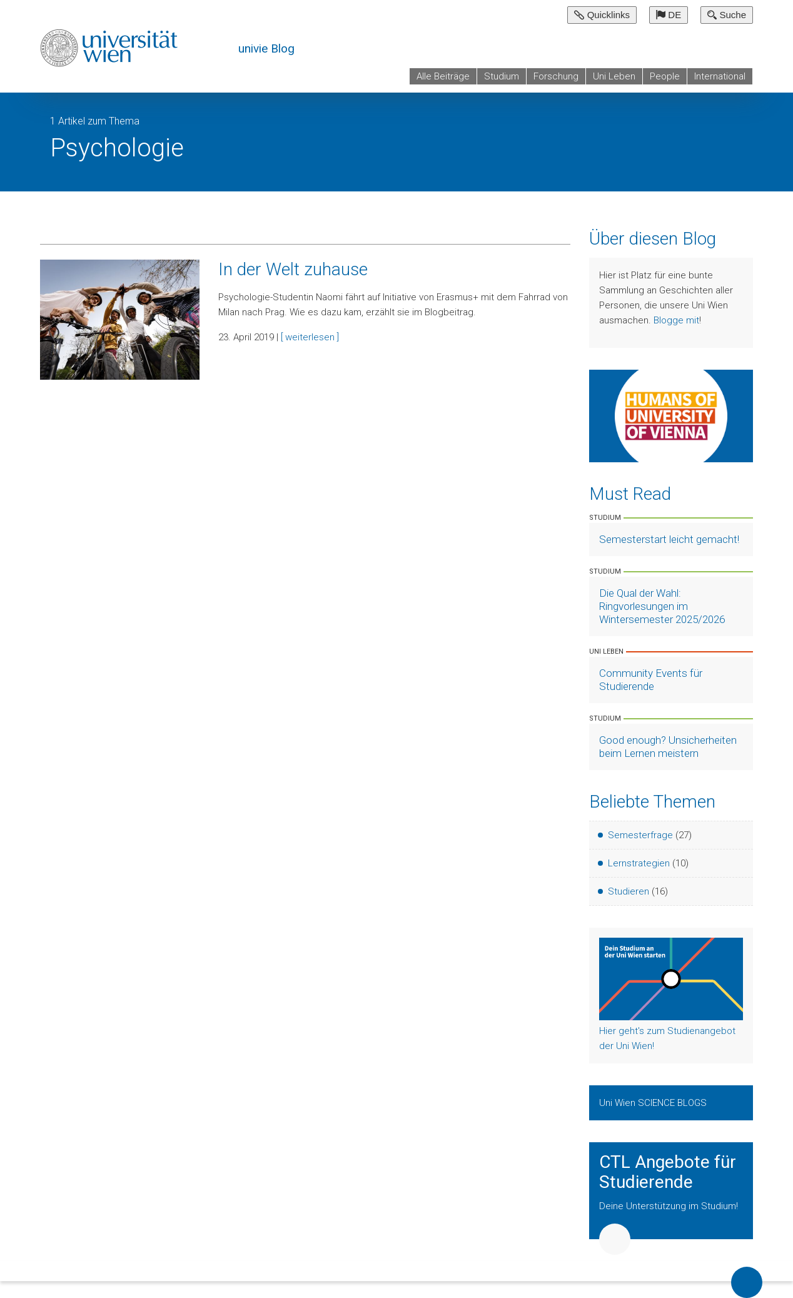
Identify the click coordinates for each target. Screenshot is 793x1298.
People (665, 76)
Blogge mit (676, 320)
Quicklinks (602, 14)
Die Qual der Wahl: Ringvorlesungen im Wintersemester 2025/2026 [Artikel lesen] (662, 606)
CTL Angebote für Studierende (667, 1172)
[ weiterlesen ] (310, 337)
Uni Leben (614, 76)
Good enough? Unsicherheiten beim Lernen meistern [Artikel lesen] (668, 746)
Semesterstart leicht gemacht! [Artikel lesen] (669, 539)
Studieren (628, 891)
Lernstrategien (639, 863)
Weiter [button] (614, 1239)
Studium (501, 76)
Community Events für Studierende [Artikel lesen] (650, 679)
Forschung (555, 76)
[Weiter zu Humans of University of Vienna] (671, 415)
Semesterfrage (640, 835)
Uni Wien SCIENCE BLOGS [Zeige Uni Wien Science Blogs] (654, 1102)
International (719, 76)
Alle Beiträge (443, 76)
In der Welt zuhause (293, 269)
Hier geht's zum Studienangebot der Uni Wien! (667, 1038)
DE (668, 14)
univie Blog (266, 48)
